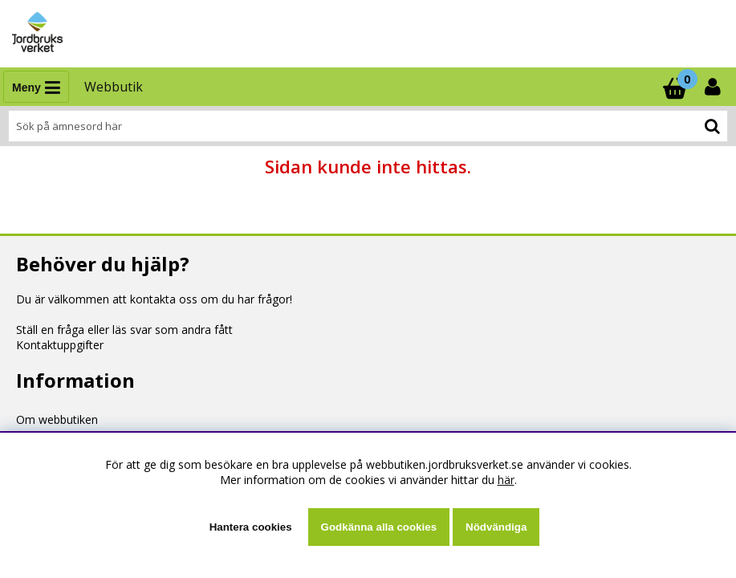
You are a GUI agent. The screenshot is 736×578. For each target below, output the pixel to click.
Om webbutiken (57, 419)
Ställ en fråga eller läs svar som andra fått (124, 329)
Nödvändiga (496, 527)
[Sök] (368, 126)
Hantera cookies (250, 527)
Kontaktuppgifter (60, 344)
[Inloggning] (714, 86)
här (506, 479)
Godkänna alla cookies (379, 527)
